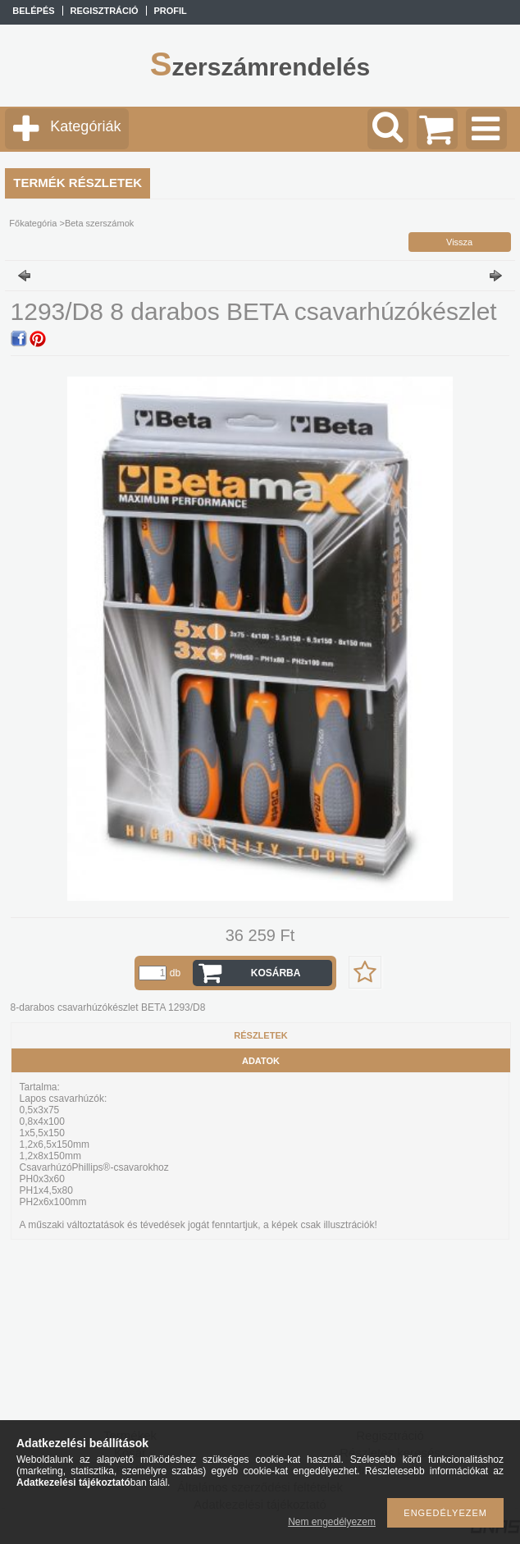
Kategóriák (85, 126)
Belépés (33, 11)
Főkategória (33, 223)
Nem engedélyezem (332, 1522)
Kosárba (276, 973)
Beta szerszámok (99, 223)
